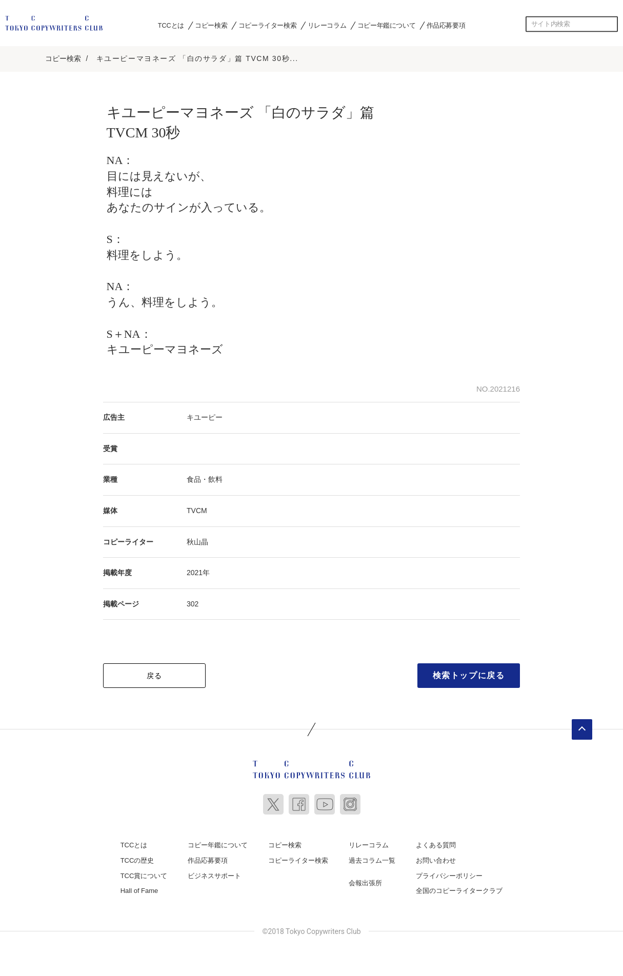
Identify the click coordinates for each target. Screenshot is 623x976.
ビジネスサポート (214, 874)
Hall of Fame (139, 889)
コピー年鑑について (386, 25)
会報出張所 (365, 881)
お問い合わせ (436, 859)
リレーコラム (327, 25)
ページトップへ (582, 728)
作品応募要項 (446, 25)
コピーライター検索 (267, 25)
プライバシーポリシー (449, 874)
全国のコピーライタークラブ (459, 889)
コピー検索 (211, 25)
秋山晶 (197, 540)
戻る (155, 674)
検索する (610, 24)
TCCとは (171, 25)
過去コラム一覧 (372, 859)
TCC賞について (144, 874)
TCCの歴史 (137, 859)
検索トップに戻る (469, 673)
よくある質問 (436, 843)
